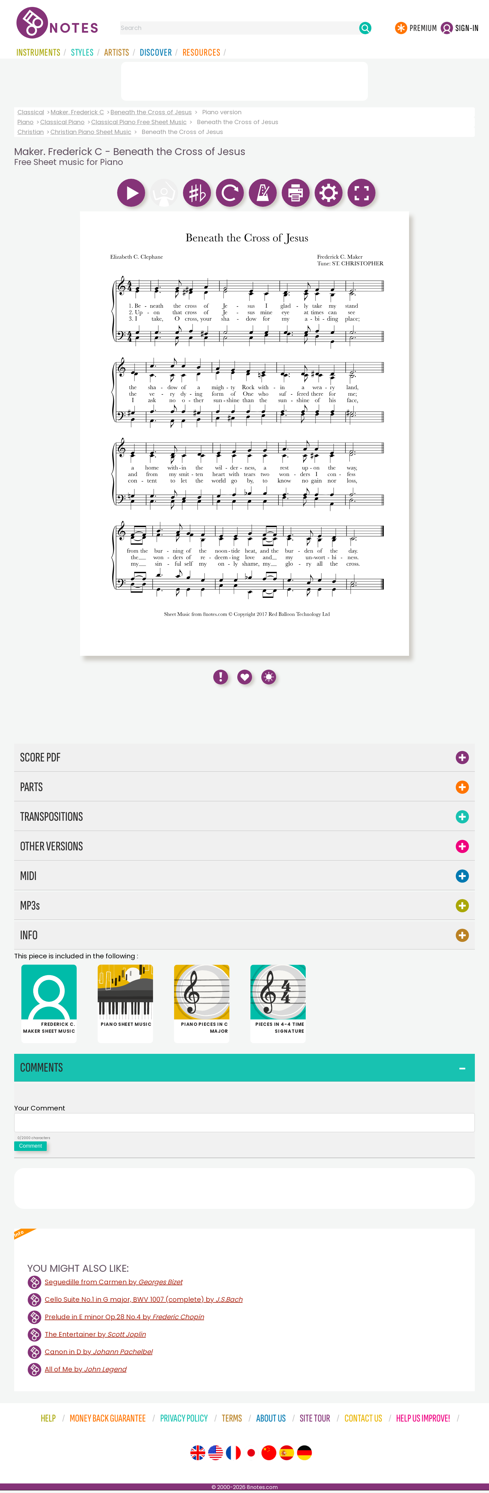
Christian (30, 132)
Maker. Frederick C (77, 112)
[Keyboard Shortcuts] (268, 677)
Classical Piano (62, 122)
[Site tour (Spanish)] (286, 1455)
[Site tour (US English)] (215, 1455)
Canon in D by (98, 1354)
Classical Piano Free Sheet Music (139, 122)
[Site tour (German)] (304, 1455)
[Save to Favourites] (244, 677)
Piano (25, 122)
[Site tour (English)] (198, 1455)
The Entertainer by (95, 1337)
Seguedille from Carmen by (113, 1284)
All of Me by (85, 1371)
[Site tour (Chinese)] (269, 1455)
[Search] (365, 28)
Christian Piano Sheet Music (90, 132)
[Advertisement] (244, 80)
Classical (30, 112)
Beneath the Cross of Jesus (151, 112)
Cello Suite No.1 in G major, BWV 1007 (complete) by (144, 1302)
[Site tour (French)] (233, 1455)
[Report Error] (220, 677)
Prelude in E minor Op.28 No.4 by (124, 1319)
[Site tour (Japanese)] (251, 1455)
